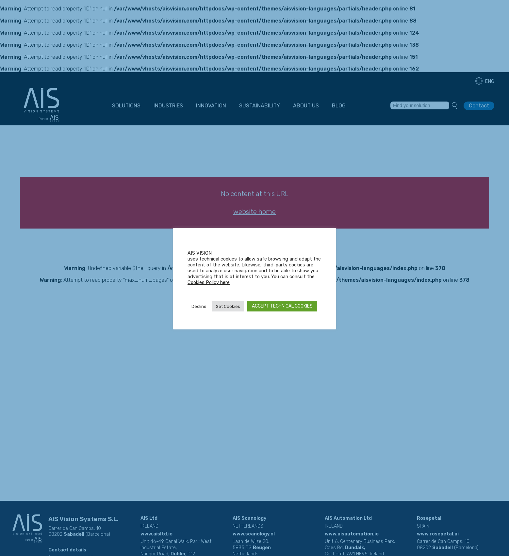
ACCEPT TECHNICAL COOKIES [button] (282, 306)
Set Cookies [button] (228, 306)
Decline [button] (198, 306)
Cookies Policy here (209, 282)
